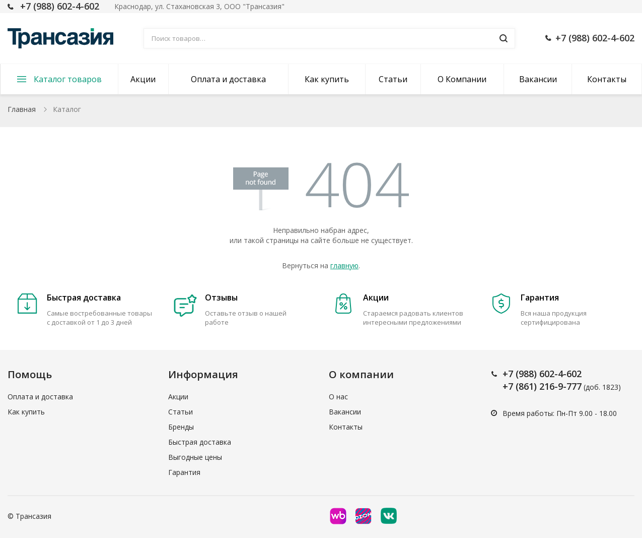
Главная (22, 109)
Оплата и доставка (228, 79)
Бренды (181, 427)
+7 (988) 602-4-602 (59, 6)
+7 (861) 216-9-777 (542, 386)
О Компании (462, 79)
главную (344, 265)
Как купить (327, 79)
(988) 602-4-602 (549, 374)
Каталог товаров (68, 79)
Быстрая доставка (199, 442)
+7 (509, 374)
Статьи (393, 79)
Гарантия (184, 472)
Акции (143, 79)
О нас (338, 396)
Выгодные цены (195, 457)
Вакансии (538, 79)
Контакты (606, 79)
